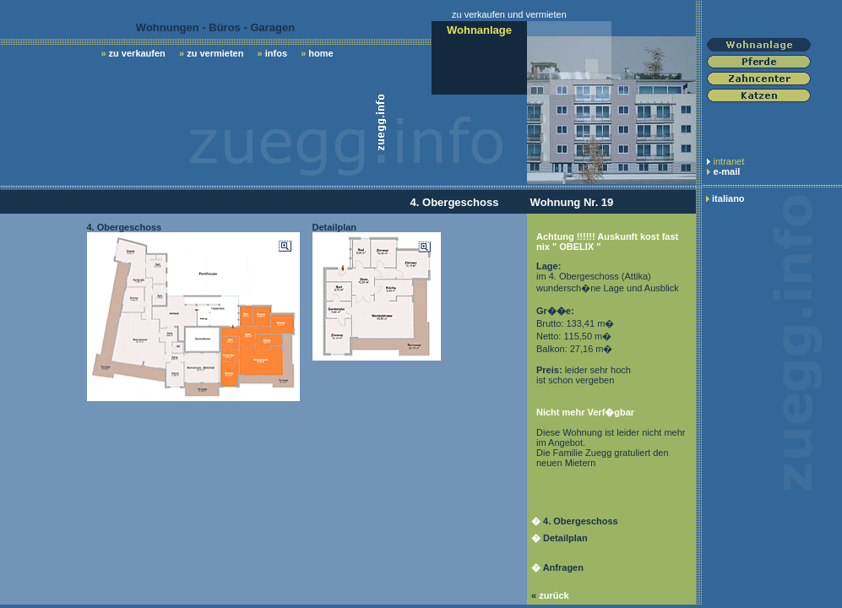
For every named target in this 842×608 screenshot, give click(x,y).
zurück (553, 595)
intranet (729, 161)
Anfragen (563, 567)
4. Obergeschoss (580, 521)
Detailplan (565, 538)
